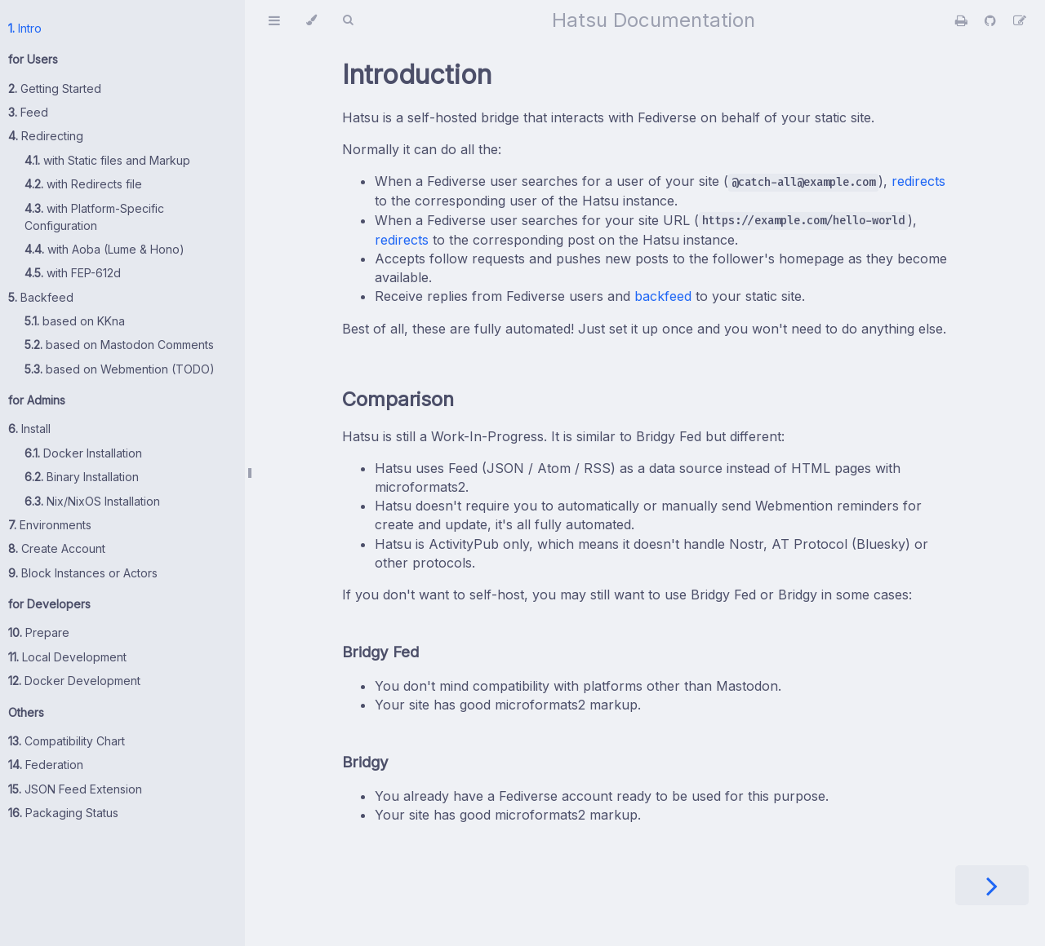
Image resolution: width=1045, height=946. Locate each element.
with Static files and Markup (107, 160)
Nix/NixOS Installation (92, 501)
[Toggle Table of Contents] (274, 20)
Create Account (56, 548)
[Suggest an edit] (1020, 20)
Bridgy (365, 762)
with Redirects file (83, 184)
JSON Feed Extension (75, 789)
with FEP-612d (72, 273)
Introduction (416, 75)
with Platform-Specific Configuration (94, 216)
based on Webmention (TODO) (119, 369)
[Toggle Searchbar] (348, 20)
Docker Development (74, 680)
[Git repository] (992, 20)
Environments (49, 525)
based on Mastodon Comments (119, 344)
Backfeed (40, 297)
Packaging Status (63, 813)
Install (29, 428)
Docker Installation (83, 453)
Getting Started (54, 88)
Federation (45, 764)
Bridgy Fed (380, 652)
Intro (25, 28)
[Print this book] (963, 20)
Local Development (67, 657)
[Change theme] (311, 20)
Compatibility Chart (66, 741)
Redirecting (45, 136)
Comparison (398, 399)
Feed (28, 112)
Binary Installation (81, 477)
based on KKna (74, 321)
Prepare (38, 632)
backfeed (662, 296)
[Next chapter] (992, 885)
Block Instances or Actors (83, 573)
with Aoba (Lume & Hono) (104, 249)
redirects (918, 181)
